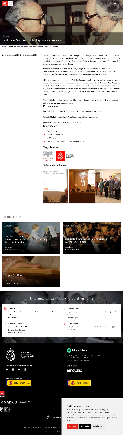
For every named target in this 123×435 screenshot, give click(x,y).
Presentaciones (23, 46)
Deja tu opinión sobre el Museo (78, 361)
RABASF (4, 46)
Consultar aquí (20, 330)
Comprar (19, 333)
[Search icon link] (115, 3)
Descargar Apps (72, 317)
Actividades (12, 46)
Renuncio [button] (84, 426)
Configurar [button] (98, 426)
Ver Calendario (13, 317)
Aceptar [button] (72, 426)
